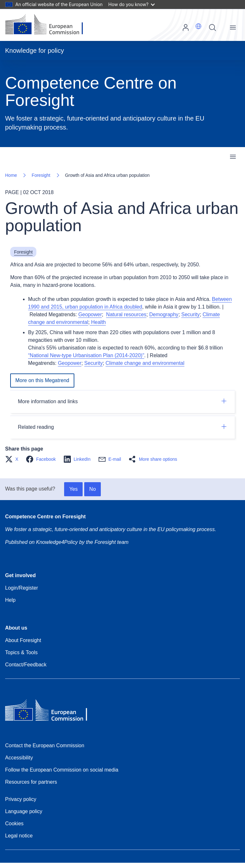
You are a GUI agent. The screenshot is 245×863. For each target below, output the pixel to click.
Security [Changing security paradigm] (190, 314)
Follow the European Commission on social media (61, 770)
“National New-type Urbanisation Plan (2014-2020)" (86, 355)
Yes (73, 489)
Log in (185, 27)
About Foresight (23, 640)
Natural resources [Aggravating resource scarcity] (126, 314)
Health (98, 322)
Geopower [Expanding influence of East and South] (90, 314)
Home (11, 175)
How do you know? (131, 4)
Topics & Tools (21, 652)
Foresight (41, 175)
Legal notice (19, 835)
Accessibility (19, 757)
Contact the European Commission (44, 745)
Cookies (14, 823)
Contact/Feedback (26, 664)
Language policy (23, 811)
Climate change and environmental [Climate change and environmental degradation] (145, 363)
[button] (198, 26)
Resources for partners (31, 782)
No (92, 489)
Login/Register (21, 588)
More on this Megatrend (42, 380)
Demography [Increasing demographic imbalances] (164, 314)
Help (10, 600)
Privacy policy (20, 799)
